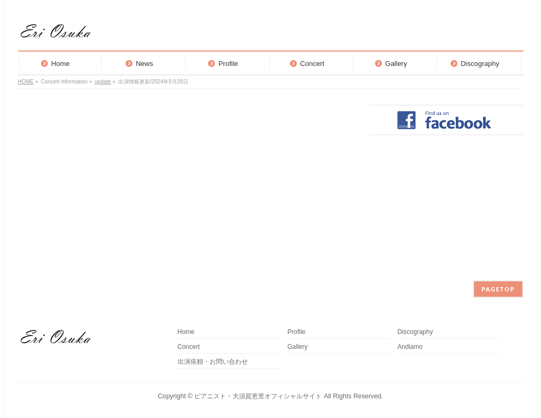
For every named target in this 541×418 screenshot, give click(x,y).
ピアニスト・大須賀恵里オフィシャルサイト (258, 396)
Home (186, 332)
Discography (415, 332)
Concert (189, 347)
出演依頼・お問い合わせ (213, 361)
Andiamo (413, 347)
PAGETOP (498, 289)
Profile (296, 332)
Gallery (297, 347)
